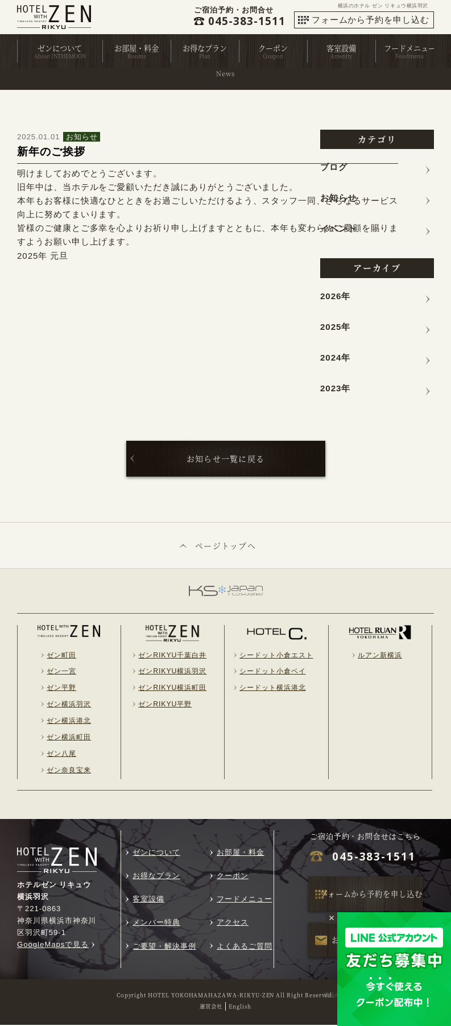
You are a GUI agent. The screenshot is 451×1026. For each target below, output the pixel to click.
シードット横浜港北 (272, 689)
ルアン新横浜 (380, 656)
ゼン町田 (61, 656)
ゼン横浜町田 (69, 738)
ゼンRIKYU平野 (165, 705)
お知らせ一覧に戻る (226, 459)
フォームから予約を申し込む (370, 19)
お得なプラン (205, 48)
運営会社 (211, 1007)
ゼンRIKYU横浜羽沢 (172, 672)
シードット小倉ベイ (272, 672)
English (240, 1007)
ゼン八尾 (61, 755)
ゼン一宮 (61, 672)
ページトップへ (226, 546)
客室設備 (341, 48)
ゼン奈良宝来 (69, 771)
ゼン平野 (61, 689)
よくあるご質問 (244, 947)
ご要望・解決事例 (164, 947)
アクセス (233, 923)
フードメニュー (410, 48)
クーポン (273, 48)
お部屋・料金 (136, 48)
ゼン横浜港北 (69, 722)
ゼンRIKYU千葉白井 (172, 656)
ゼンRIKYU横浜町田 (172, 689)
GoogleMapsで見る (53, 945)
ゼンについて (60, 48)
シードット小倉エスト (276, 656)
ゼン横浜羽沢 (69, 705)
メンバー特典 (156, 923)
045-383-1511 (374, 857)
